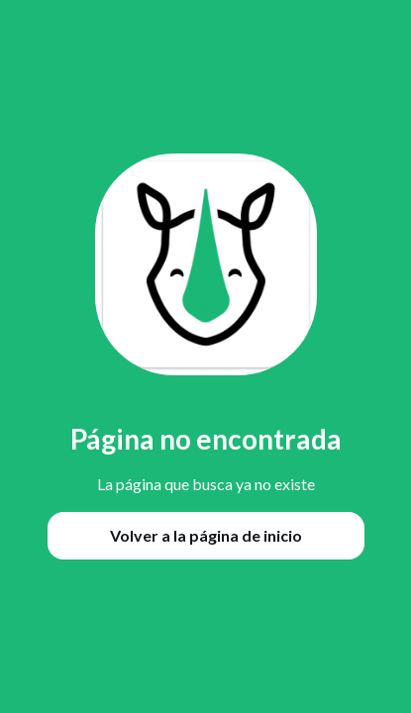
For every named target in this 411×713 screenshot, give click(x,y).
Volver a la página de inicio (206, 535)
